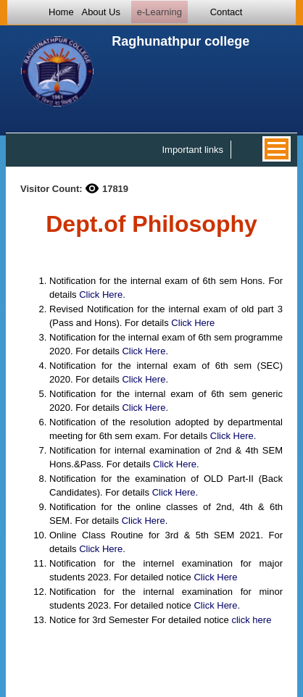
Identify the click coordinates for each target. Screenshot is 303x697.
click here (251, 619)
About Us (100, 12)
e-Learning (159, 12)
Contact (226, 12)
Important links (192, 149)
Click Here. (102, 294)
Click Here (193, 322)
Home (61, 12)
